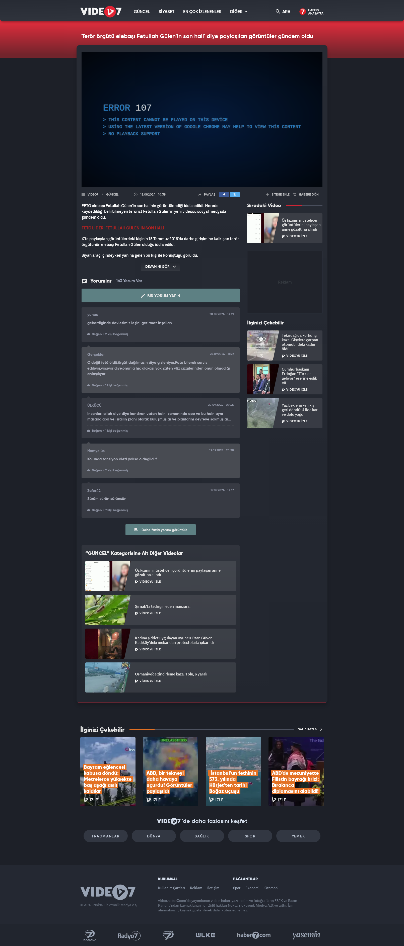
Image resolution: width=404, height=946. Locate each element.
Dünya (154, 836)
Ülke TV (205, 935)
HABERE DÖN (306, 194)
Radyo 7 (129, 935)
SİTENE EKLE (278, 194)
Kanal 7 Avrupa (168, 935)
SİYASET (166, 12)
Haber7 (254, 935)
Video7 (93, 194)
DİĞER (238, 12)
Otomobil (272, 887)
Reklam (196, 887)
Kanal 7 (89, 935)
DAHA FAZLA (310, 729)
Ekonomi (252, 887)
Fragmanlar (106, 836)
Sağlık (202, 836)
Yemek (298, 836)
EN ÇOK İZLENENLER (202, 12)
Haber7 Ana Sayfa (311, 12)
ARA (283, 12)
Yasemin (307, 935)
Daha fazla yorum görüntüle (160, 530)
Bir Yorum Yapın (160, 295)
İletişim (213, 887)
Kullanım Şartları (171, 887)
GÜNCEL (142, 12)
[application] (202, 119)
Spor (250, 836)
